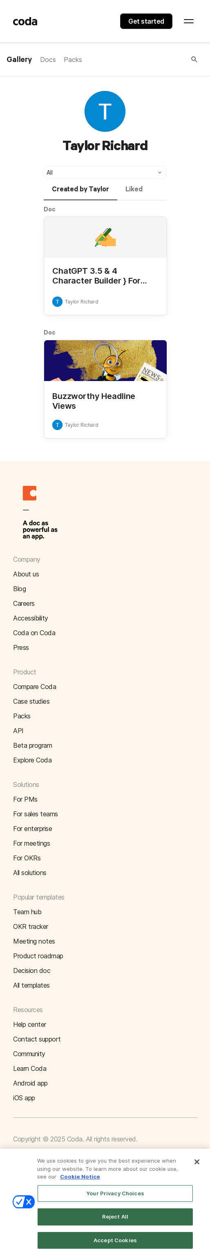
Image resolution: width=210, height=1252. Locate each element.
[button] (140, 59)
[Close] (197, 1166)
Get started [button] (146, 21)
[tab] (80, 193)
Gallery (19, 60)
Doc (50, 209)
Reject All (115, 1220)
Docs (48, 59)
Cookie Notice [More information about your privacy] (80, 1180)
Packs (73, 59)
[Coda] (25, 21)
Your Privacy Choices (115, 1197)
